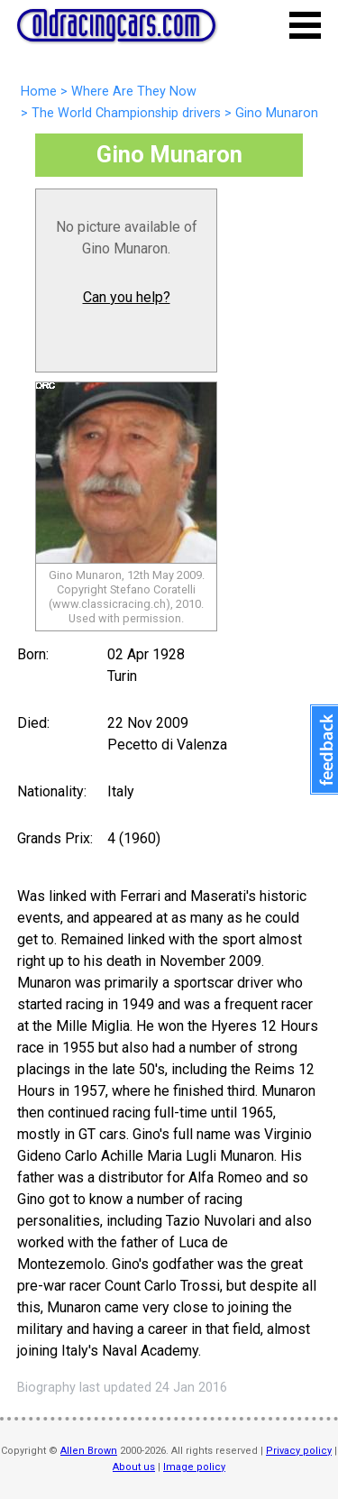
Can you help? (126, 297)
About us (134, 1467)
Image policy (194, 1467)
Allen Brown (88, 1451)
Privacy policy (299, 1451)
